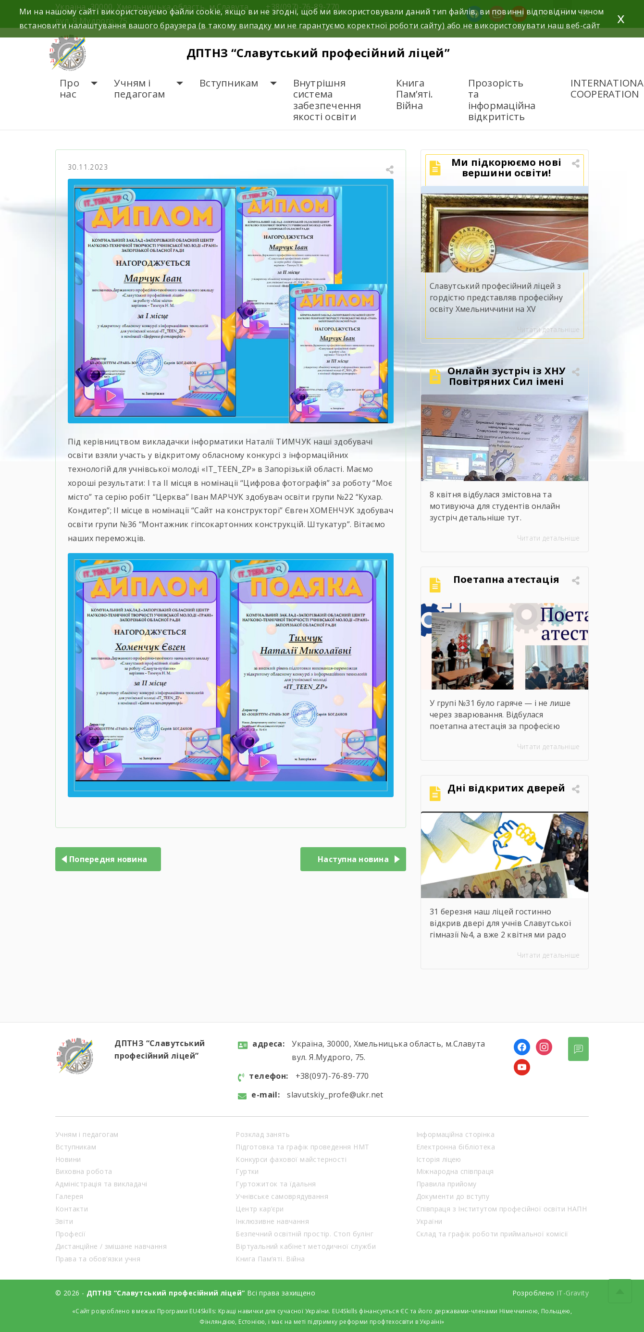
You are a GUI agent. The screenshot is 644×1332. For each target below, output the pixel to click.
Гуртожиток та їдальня (275, 1183)
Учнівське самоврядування (281, 1196)
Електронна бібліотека (455, 1146)
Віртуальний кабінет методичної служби (305, 1246)
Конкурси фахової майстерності (291, 1159)
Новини (68, 1159)
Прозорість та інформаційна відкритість (502, 99)
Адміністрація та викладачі (101, 1183)
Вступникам (229, 82)
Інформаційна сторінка (455, 1134)
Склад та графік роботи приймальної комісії (492, 1233)
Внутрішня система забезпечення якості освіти (327, 99)
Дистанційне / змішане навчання (111, 1246)
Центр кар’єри (259, 1208)
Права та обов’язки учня (97, 1258)
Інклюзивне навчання (272, 1221)
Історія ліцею (438, 1159)
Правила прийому (446, 1183)
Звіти (64, 1221)
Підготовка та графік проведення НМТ (302, 1146)
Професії (70, 1233)
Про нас (69, 88)
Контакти (71, 1208)
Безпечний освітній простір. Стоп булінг (304, 1233)
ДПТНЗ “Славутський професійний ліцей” (318, 53)
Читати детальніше (548, 329)
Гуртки (247, 1171)
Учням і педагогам (139, 88)
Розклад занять (262, 1134)
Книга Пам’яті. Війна (414, 94)
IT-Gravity (573, 1292)
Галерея (69, 1196)
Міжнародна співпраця (455, 1171)
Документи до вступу (453, 1196)
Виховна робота (83, 1171)
